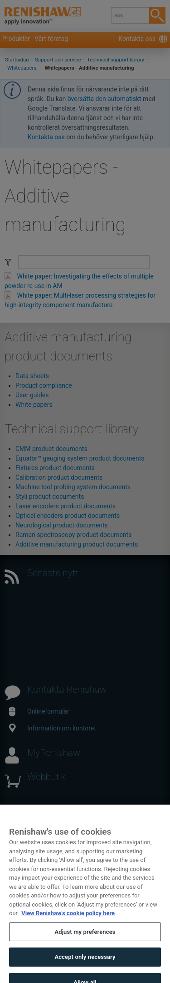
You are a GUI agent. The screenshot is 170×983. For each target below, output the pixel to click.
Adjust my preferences (84, 936)
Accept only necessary (84, 961)
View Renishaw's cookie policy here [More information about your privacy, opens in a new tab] (68, 918)
